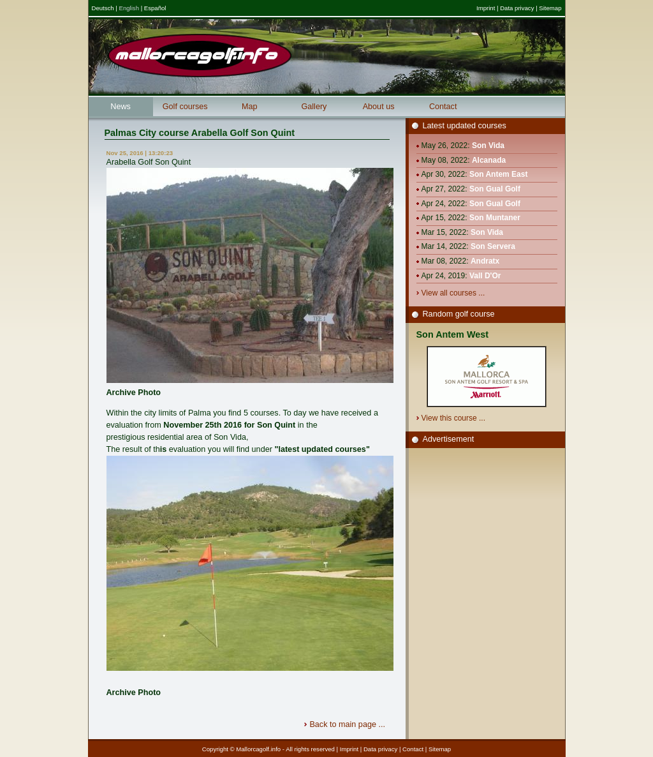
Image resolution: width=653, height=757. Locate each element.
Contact (443, 106)
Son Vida (488, 145)
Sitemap (550, 7)
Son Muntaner (494, 217)
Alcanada (489, 160)
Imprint (485, 7)
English (129, 7)
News (120, 106)
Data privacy (517, 7)
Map (250, 106)
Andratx (485, 261)
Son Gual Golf (494, 188)
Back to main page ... (348, 724)
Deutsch (103, 7)
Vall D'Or (485, 275)
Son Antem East (498, 174)
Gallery (313, 106)
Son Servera (493, 246)
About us (379, 106)
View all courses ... (454, 293)
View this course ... (455, 418)
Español (155, 7)
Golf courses (185, 106)
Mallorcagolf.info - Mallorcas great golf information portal (199, 55)
